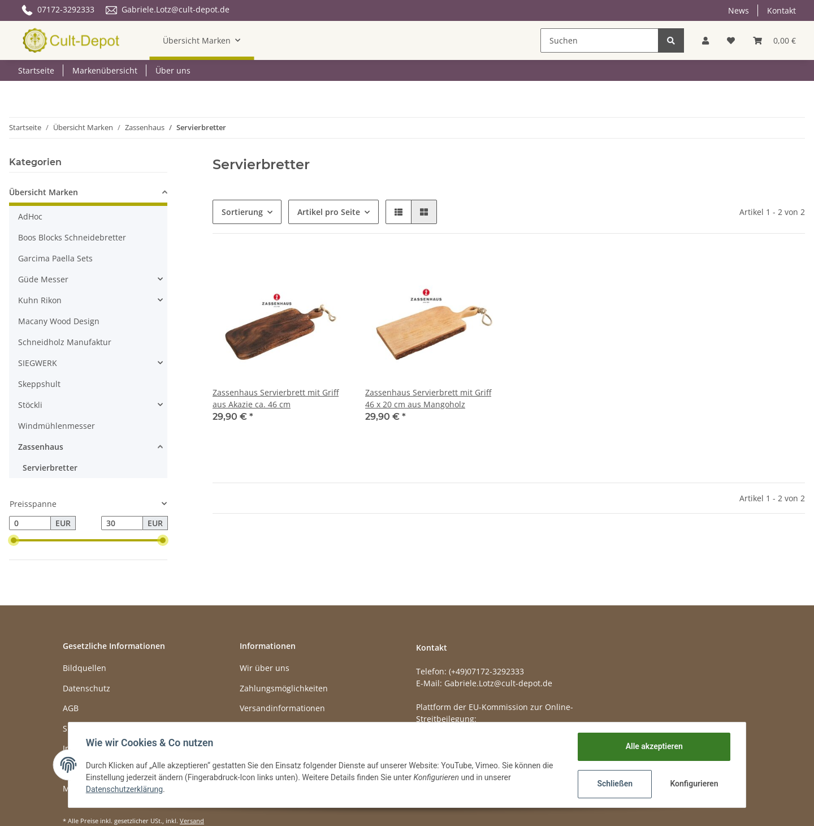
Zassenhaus (40, 446)
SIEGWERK (37, 363)
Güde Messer (43, 279)
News (738, 10)
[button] (705, 40)
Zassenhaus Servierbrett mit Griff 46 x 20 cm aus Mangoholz (428, 398)
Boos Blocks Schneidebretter (72, 237)
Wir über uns (264, 667)
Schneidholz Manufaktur (64, 342)
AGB (71, 708)
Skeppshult (39, 383)
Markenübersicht (104, 70)
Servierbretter (50, 467)
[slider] (13, 540)
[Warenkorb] (774, 40)
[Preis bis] (122, 523)
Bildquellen (84, 667)
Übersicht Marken (43, 192)
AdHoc (30, 216)
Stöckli (30, 404)
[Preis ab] (30, 523)
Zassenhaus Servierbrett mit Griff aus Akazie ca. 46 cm (276, 398)
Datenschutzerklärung (124, 789)
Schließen (614, 783)
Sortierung (242, 211)
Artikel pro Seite (328, 211)
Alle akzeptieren (653, 746)
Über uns (172, 70)
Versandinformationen (282, 708)
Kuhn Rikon (40, 300)
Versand (192, 820)
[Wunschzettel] (731, 40)
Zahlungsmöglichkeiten (284, 688)
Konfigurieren (694, 783)
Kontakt (781, 10)
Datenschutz (86, 688)
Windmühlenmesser (56, 425)
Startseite (36, 70)
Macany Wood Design (58, 321)
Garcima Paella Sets (55, 258)
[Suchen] (599, 40)
